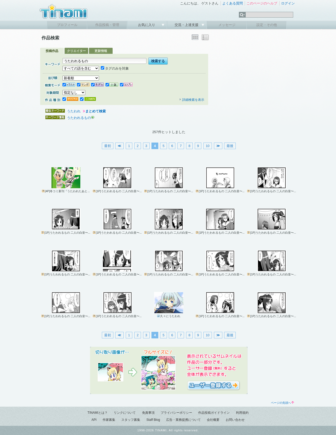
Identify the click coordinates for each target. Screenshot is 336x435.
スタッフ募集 (130, 420)
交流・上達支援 (187, 25)
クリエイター (76, 51)
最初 (107, 146)
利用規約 (242, 413)
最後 (230, 146)
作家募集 (109, 420)
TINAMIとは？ (97, 413)
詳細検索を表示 (191, 100)
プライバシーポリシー (176, 413)
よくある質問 (232, 3)
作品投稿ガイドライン (214, 413)
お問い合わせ (235, 420)
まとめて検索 (95, 111)
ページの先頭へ (282, 402)
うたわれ (74, 111)
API (93, 420)
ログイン (288, 3)
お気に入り (147, 25)
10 (207, 146)
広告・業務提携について (183, 420)
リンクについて (125, 413)
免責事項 (148, 413)
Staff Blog (153, 420)
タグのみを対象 (115, 68)
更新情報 (100, 51)
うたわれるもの (79, 118)
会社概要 (213, 420)
